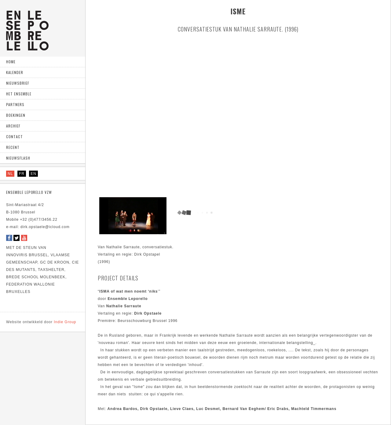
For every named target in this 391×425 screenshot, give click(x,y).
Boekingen (15, 115)
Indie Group (41, 322)
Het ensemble (18, 93)
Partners (15, 104)
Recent (13, 147)
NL (10, 174)
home (11, 61)
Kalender (14, 72)
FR (21, 174)
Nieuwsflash (18, 158)
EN (33, 174)
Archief (13, 125)
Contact (14, 136)
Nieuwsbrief (17, 83)
